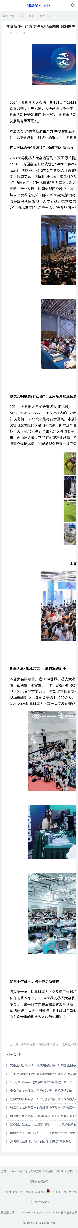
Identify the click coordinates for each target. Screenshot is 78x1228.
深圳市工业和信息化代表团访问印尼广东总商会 (40, 1141)
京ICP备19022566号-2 (32, 1191)
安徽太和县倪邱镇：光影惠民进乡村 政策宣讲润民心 (44, 1065)
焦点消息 (45, 16)
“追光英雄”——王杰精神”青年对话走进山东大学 (41, 1082)
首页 (31, 16)
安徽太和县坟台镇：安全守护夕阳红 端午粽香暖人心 (44, 1099)
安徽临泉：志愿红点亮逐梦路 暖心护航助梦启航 (41, 1090)
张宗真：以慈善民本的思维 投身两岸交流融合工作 (42, 1107)
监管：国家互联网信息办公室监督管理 (24, 1171)
